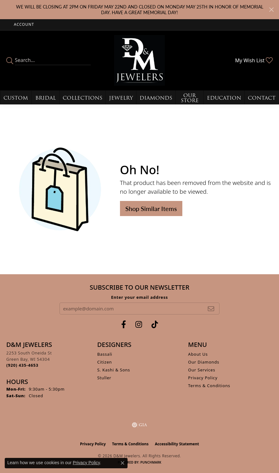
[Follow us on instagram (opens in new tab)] (138, 324)
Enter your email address (139, 297)
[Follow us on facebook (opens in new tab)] (123, 324)
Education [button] (224, 98)
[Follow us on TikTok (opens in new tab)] (154, 324)
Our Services (201, 370)
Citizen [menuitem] (104, 362)
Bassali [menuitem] (104, 354)
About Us (198, 354)
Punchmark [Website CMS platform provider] (151, 462)
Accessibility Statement (177, 444)
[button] (23, 24)
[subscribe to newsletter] (211, 308)
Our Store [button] (190, 98)
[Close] (271, 10)
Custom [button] (15, 98)
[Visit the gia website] (139, 425)
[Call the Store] (22, 365)
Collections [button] (82, 98)
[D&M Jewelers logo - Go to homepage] (139, 60)
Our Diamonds (203, 362)
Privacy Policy (202, 378)
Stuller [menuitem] (104, 378)
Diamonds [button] (156, 98)
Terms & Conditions (209, 385)
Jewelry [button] (121, 98)
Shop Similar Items (151, 208)
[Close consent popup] (122, 463)
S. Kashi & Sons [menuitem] (113, 370)
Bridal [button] (45, 98)
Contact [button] (262, 98)
